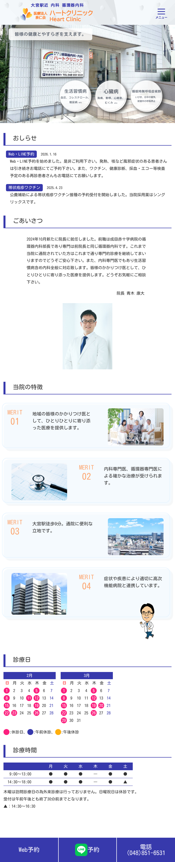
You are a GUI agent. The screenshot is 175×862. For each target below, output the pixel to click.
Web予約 (29, 850)
